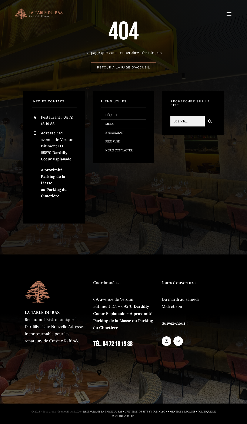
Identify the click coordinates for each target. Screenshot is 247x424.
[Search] (210, 121)
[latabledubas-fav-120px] (37, 281)
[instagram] (36, 209)
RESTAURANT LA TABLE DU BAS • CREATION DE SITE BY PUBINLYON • (126, 411)
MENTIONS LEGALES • (184, 411)
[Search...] (187, 121)
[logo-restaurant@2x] (39, 10)
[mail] (48, 209)
